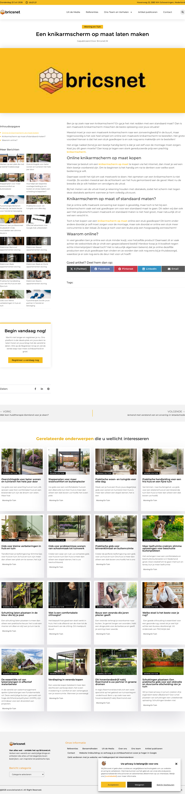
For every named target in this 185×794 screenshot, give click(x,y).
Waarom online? (9, 140)
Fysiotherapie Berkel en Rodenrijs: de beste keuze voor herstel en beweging (11, 208)
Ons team (136, 748)
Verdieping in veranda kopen (65, 679)
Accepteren (113, 785)
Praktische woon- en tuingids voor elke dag (115, 480)
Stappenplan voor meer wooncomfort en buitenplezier (10, 186)
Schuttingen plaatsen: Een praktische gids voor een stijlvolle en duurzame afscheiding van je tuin (162, 683)
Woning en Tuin (92, 26)
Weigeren (139, 785)
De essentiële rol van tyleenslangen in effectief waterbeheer (16, 682)
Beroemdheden (90, 748)
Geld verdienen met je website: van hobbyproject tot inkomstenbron (101, 757)
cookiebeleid (110, 776)
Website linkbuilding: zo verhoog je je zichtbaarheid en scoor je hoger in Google (118, 753)
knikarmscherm (76, 152)
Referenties (92, 12)
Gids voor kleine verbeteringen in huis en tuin (10, 303)
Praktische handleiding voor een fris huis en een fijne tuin (10, 283)
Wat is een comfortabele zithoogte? (63, 613)
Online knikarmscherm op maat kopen (20, 132)
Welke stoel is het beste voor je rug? (160, 613)
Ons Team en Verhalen (118, 12)
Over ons (122, 748)
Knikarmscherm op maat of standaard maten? (23, 136)
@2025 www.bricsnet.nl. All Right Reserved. (21, 790)
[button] (176, 763)
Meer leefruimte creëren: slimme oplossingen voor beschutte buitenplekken (162, 548)
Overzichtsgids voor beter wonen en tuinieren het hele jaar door (38, 166)
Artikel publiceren (147, 12)
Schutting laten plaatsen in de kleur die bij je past (19, 613)
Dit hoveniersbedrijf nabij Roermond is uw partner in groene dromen (116, 682)
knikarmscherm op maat (113, 164)
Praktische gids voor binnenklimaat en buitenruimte (114, 547)
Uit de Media (73, 12)
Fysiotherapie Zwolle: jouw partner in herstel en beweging (38, 303)
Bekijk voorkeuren (165, 785)
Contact (167, 12)
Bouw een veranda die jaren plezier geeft (112, 613)
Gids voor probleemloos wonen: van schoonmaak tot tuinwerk (67, 547)
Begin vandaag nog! (25, 330)
